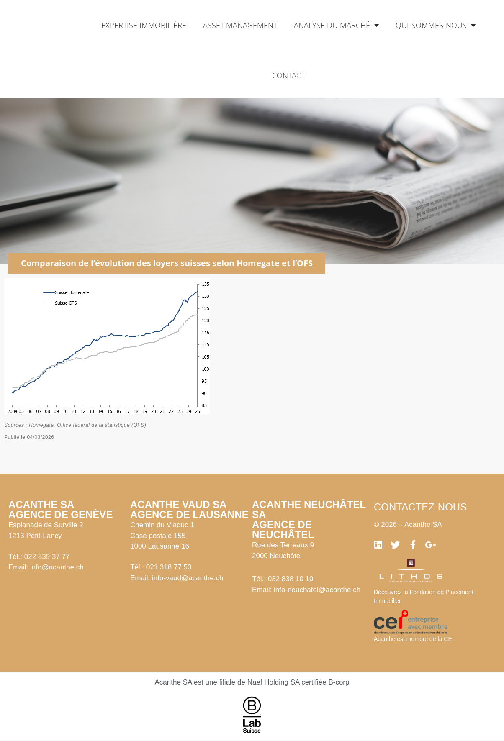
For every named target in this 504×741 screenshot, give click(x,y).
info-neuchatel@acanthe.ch (317, 590)
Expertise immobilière (143, 25)
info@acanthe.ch (57, 567)
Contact (288, 75)
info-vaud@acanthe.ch (187, 578)
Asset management (240, 25)
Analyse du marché (336, 25)
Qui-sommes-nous (436, 25)
